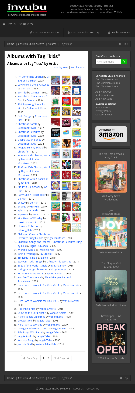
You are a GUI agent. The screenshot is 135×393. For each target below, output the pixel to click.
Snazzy (22, 202)
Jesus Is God (25, 344)
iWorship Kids (46, 249)
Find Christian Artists (107, 79)
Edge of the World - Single (32, 265)
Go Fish (25, 183)
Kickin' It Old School (29, 187)
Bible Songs (24, 116)
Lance (44, 257)
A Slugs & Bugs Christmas (32, 269)
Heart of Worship (27, 222)
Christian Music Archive (44, 32)
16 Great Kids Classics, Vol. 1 (34, 155)
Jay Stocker (46, 253)
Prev (30, 358)
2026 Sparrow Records (111, 358)
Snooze (22, 206)
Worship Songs (26, 340)
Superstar (23, 214)
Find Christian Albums (107, 83)
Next (61, 358)
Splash (21, 210)
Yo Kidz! (22, 92)
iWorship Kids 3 (26, 249)
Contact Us (92, 388)
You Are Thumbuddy (29, 277)
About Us (78, 388)
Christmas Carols (27, 124)
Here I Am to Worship (30, 324)
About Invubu (102, 107)
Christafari (23, 151)
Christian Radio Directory (83, 32)
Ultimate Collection (28, 226)
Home (10, 44)
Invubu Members (119, 32)
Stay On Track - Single (30, 261)
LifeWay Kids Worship (59, 261)
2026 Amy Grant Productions (111, 197)
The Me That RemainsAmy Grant (111, 155)
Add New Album (104, 95)
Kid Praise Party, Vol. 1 (30, 273)
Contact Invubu (104, 114)
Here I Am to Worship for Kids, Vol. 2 (38, 293)
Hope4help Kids (26, 308)
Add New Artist (103, 91)
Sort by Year (61, 67)
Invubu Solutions (18, 24)
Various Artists (71, 285)
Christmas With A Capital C (33, 179)
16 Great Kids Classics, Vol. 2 (34, 167)
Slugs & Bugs (58, 269)
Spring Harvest (55, 273)
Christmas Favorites (29, 132)
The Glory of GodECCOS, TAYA (111, 264)
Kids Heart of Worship (30, 218)
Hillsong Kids (25, 230)
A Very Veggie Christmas (31, 316)
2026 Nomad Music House (111, 305)
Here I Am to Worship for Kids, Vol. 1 (38, 285)
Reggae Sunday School (31, 147)
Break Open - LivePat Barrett (111, 317)
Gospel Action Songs (29, 139)
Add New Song (103, 98)
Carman (25, 88)
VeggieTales (56, 316)
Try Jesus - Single (27, 257)
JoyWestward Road (111, 212)
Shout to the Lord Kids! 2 (32, 312)
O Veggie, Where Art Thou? (33, 328)
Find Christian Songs (106, 86)
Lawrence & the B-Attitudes (33, 84)
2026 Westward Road (111, 252)
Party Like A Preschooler (32, 194)
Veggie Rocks (25, 336)
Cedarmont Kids (35, 108)
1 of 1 (46, 358)
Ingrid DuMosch (56, 238)
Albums (52, 44)
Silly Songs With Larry (30, 332)
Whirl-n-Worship (27, 253)
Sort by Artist (78, 67)
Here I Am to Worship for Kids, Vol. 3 (38, 301)
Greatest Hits (25, 320)
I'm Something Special (30, 76)
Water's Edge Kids (46, 344)
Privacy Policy (103, 111)
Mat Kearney (58, 265)
